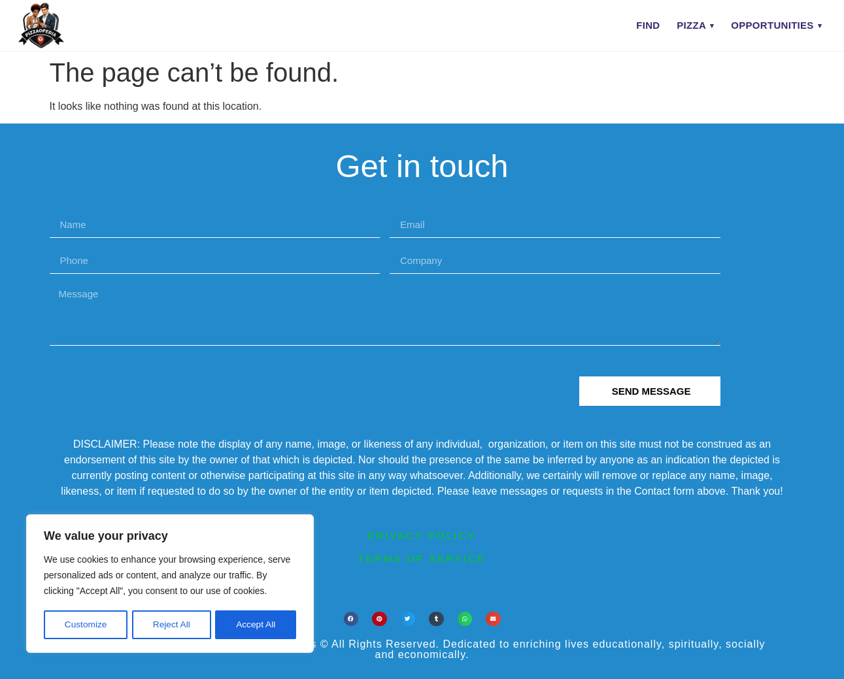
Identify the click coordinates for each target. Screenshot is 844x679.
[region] (170, 584)
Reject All (171, 625)
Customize (85, 625)
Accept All (256, 625)
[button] (351, 619)
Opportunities (772, 25)
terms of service (422, 558)
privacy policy (422, 535)
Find (648, 25)
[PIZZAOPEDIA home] (67, 25)
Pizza (691, 25)
